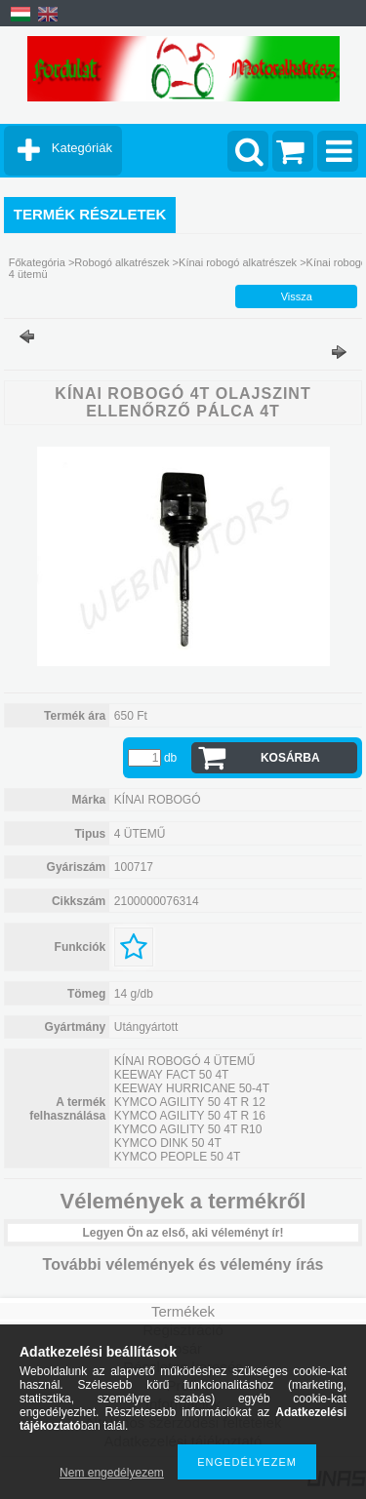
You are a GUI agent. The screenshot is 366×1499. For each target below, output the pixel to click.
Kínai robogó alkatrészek (238, 262)
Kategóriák (82, 147)
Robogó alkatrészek (121, 262)
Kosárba (290, 758)
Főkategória (37, 262)
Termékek (183, 1311)
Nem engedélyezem (112, 1472)
